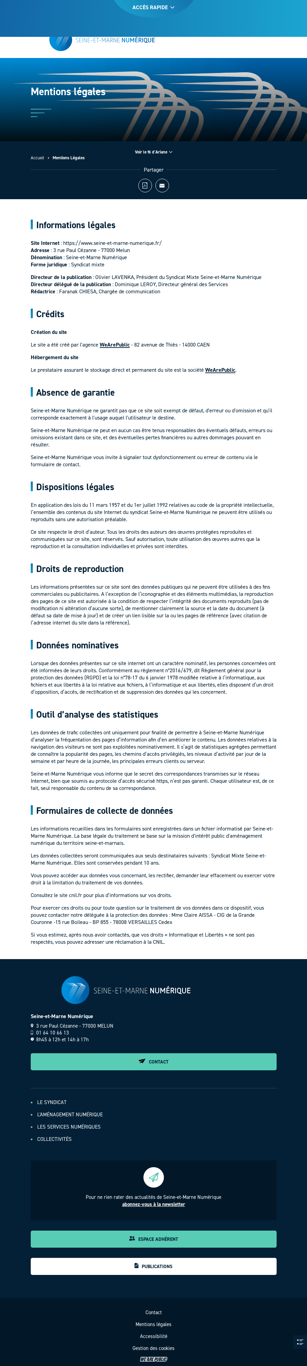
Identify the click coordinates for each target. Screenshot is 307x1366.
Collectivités (54, 1139)
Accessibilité (153, 1336)
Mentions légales (153, 1324)
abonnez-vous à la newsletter (153, 1204)
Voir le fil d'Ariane (153, 152)
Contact (153, 1062)
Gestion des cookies (153, 1348)
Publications (153, 1266)
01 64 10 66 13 (50, 1032)
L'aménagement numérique (70, 1114)
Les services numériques (69, 1126)
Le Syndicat (52, 1102)
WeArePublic (115, 348)
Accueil (37, 158)
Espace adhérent (153, 1239)
